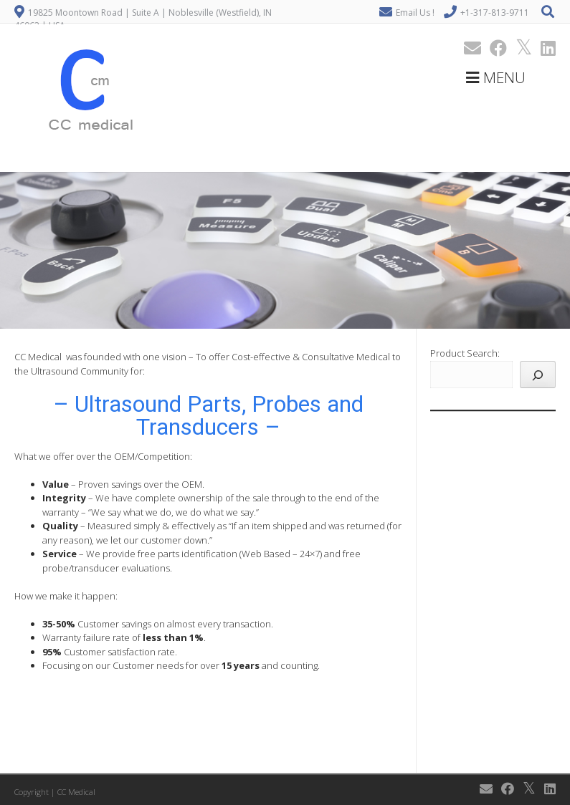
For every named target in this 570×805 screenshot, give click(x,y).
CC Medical (76, 791)
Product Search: (465, 353)
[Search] (538, 374)
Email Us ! (415, 12)
